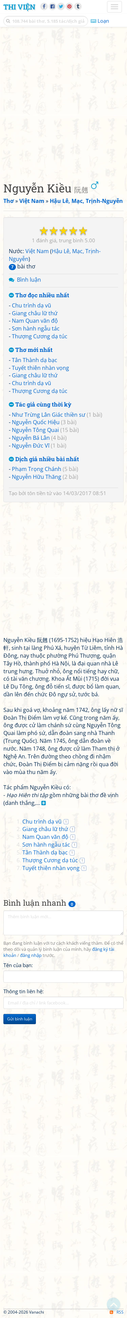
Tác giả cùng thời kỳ (40, 404)
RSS (117, 1312)
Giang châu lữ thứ (35, 313)
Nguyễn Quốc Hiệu (36, 422)
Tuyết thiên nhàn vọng (40, 368)
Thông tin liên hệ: (23, 991)
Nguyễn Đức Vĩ (30, 445)
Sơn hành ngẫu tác (36, 328)
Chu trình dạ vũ (31, 305)
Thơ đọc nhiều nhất (39, 295)
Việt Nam (37, 251)
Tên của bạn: (18, 965)
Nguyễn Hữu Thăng (36, 477)
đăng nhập (31, 955)
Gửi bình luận (19, 1019)
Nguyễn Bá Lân (31, 437)
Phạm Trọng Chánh (36, 469)
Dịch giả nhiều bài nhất (44, 459)
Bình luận (29, 279)
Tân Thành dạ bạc (34, 360)
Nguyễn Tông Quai (35, 430)
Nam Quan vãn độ (35, 320)
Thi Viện (19, 7)
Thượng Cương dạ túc (39, 336)
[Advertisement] (63, 102)
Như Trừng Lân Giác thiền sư (48, 414)
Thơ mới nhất (30, 350)
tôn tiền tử (39, 493)
